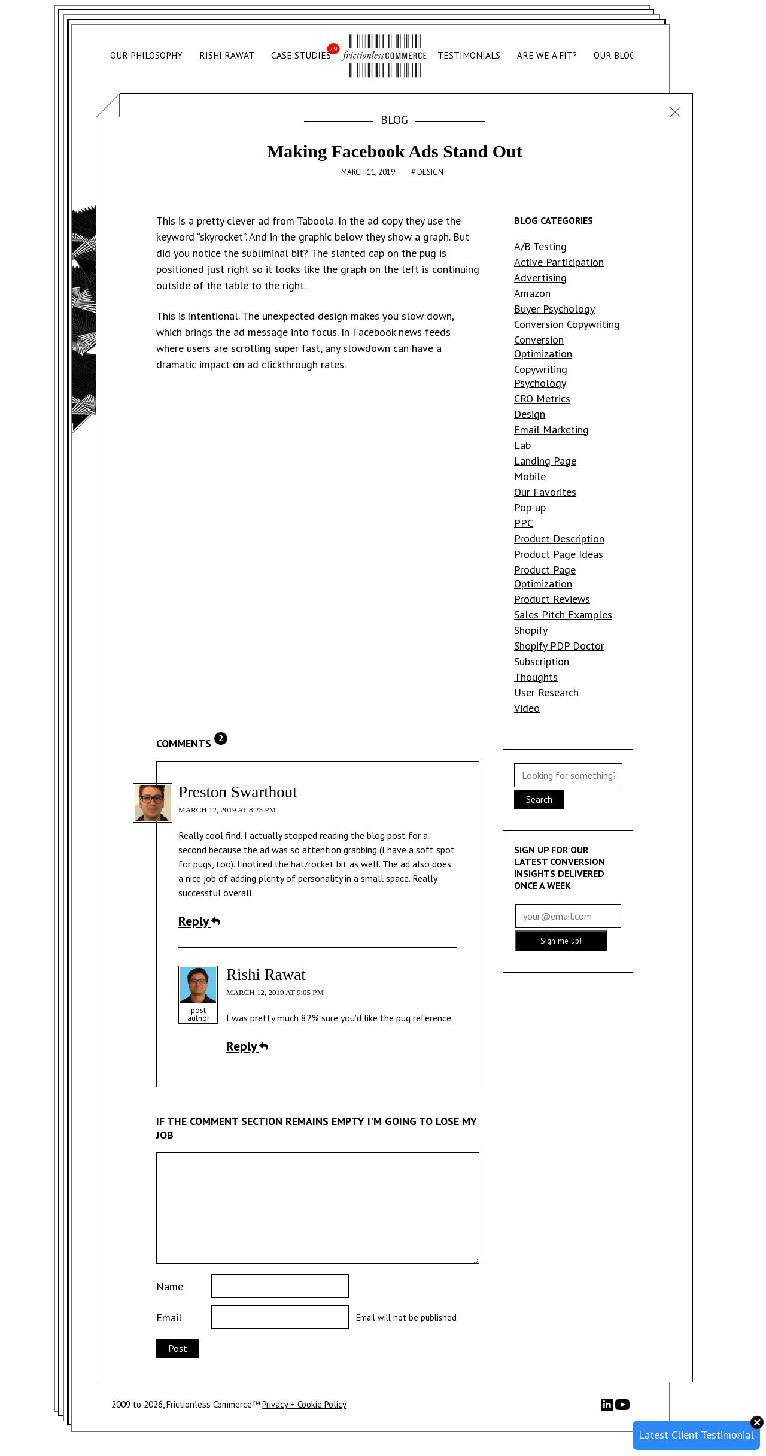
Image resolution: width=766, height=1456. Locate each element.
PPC (523, 523)
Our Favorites (545, 492)
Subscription (541, 661)
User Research (546, 692)
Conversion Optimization (543, 346)
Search (539, 799)
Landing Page (545, 461)
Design (430, 172)
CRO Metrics (542, 398)
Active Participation (559, 262)
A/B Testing (540, 246)
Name (169, 1286)
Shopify (531, 630)
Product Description (559, 538)
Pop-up (530, 507)
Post (177, 1348)
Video (527, 708)
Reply (199, 920)
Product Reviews (552, 599)
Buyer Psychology (554, 309)
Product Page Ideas (558, 554)
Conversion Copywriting (567, 324)
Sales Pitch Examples (563, 614)
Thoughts (536, 677)
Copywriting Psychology (540, 376)
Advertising (540, 277)
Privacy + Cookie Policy (304, 1404)
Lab (522, 445)
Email (169, 1317)
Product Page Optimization (545, 576)
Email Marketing (551, 429)
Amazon (532, 293)
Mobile (530, 476)
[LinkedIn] (608, 1407)
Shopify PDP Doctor (559, 646)
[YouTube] (622, 1408)
